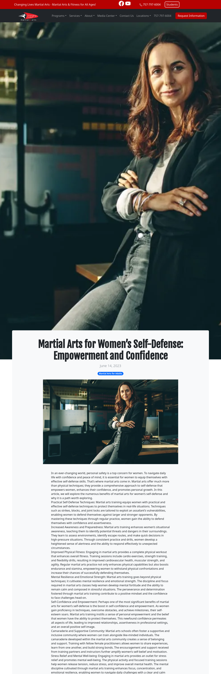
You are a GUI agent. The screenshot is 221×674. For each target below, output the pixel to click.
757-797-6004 (152, 4)
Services (74, 16)
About (88, 16)
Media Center (106, 16)
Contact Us (127, 16)
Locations (142, 16)
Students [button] (172, 4)
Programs (58, 16)
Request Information (191, 16)
